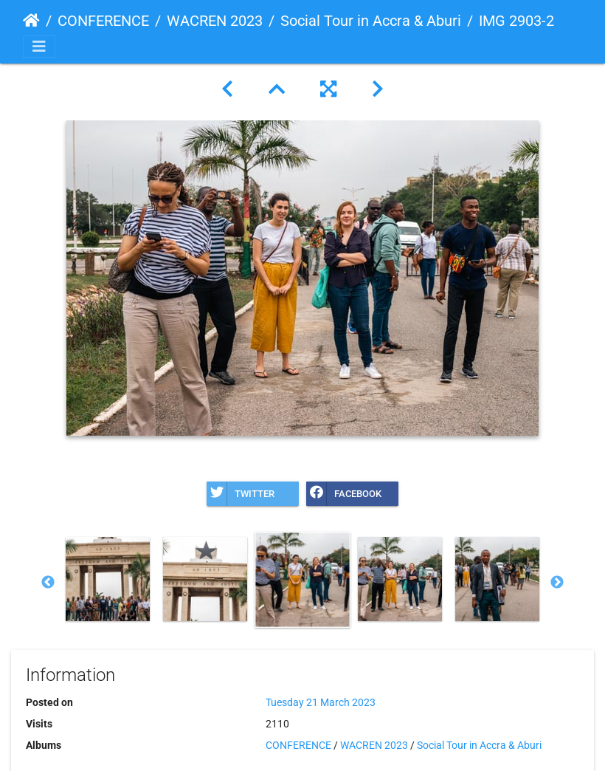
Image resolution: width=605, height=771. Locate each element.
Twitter (240, 494)
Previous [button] (48, 582)
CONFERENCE (103, 21)
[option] (107, 579)
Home (31, 21)
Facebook (343, 494)
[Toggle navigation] (39, 46)
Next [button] (557, 582)
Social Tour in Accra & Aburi (370, 21)
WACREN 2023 (215, 21)
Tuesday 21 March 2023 (321, 702)
